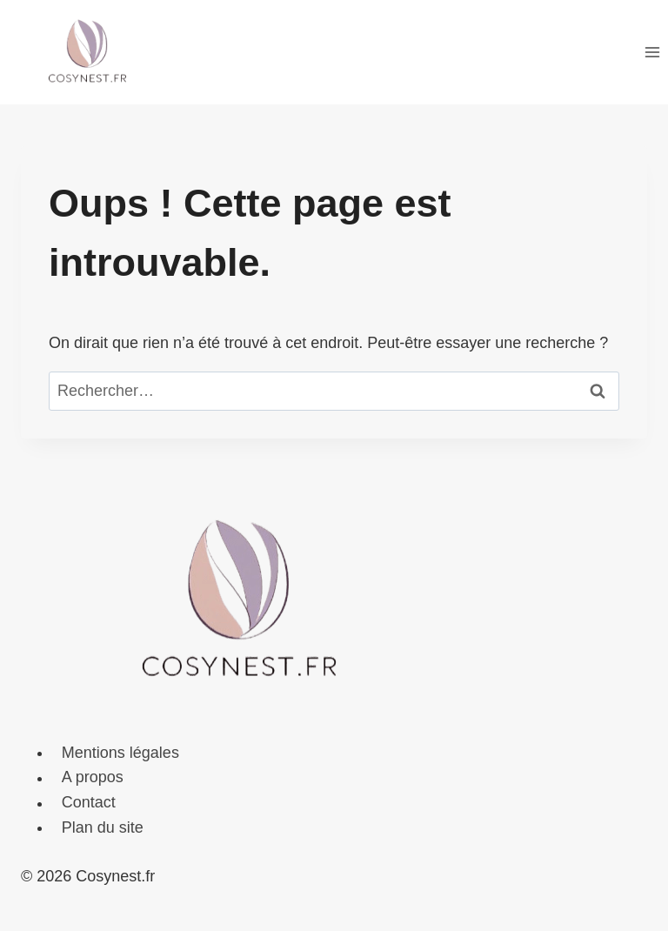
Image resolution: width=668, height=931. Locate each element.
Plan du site (103, 827)
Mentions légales (120, 752)
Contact (89, 803)
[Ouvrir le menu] (652, 51)
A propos (93, 778)
